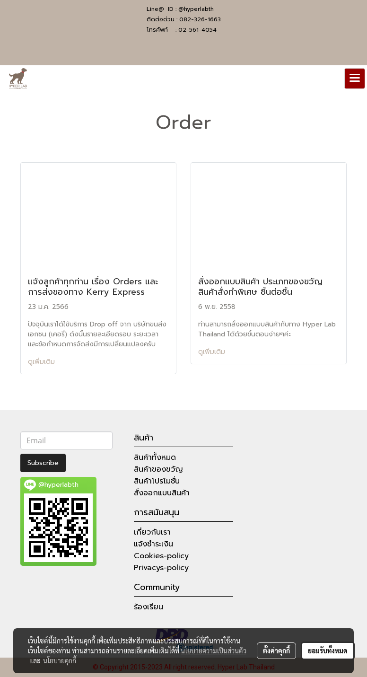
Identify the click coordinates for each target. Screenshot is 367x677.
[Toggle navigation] (354, 78)
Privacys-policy (161, 567)
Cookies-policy (161, 556)
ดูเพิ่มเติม (42, 362)
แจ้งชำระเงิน (153, 544)
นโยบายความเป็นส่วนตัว (213, 650)
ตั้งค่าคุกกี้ (276, 650)
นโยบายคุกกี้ (59, 660)
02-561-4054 (197, 30)
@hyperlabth (196, 9)
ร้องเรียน (148, 607)
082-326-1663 (200, 19)
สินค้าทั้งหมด (155, 457)
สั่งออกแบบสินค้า (162, 493)
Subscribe (43, 463)
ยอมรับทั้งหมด (328, 650)
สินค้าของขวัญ (158, 469)
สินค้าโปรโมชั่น (157, 481)
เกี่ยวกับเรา (152, 532)
